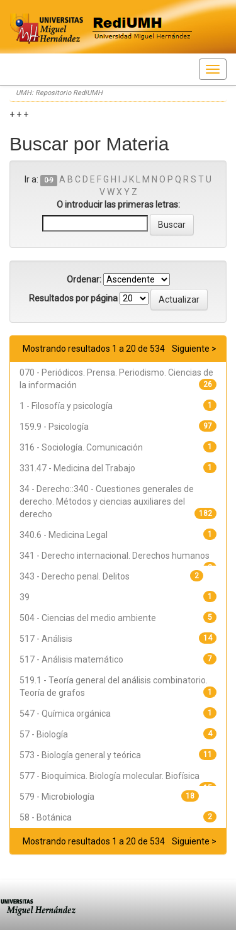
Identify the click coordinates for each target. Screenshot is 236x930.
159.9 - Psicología (54, 427)
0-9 (48, 180)
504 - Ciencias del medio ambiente (88, 618)
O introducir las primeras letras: (118, 204)
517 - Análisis (46, 639)
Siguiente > (194, 349)
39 (25, 597)
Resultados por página (73, 298)
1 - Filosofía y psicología (66, 406)
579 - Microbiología (57, 797)
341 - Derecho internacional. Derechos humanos (115, 556)
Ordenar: (84, 279)
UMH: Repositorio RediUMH (59, 93)
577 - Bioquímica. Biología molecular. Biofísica (109, 776)
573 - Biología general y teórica (80, 755)
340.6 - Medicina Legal (64, 535)
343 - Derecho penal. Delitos (75, 576)
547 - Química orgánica (65, 714)
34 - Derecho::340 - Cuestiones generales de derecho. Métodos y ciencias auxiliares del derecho (107, 501)
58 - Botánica (46, 817)
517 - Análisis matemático (71, 659)
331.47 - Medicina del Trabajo (77, 468)
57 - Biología (44, 734)
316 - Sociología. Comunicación (81, 447)
